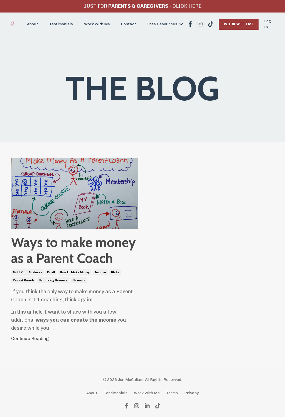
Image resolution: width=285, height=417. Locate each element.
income (100, 272)
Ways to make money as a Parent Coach (73, 251)
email (51, 272)
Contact (128, 24)
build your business (27, 272)
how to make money (75, 272)
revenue (79, 280)
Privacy (191, 393)
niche (115, 272)
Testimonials (61, 24)
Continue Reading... (31, 338)
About (32, 24)
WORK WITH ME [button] (239, 24)
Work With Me (97, 24)
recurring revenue (53, 280)
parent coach (23, 280)
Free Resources (165, 24)
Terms (172, 393)
